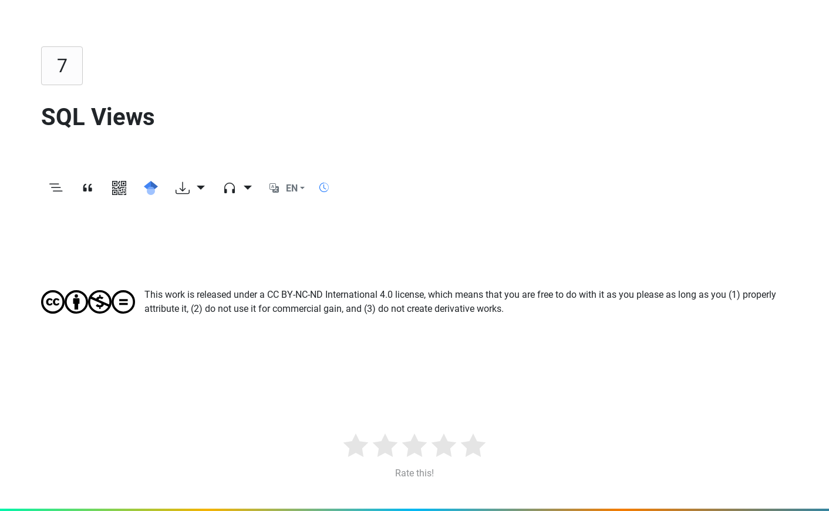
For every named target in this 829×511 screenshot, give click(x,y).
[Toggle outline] (55, 188)
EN (292, 188)
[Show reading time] (324, 187)
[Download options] (190, 188)
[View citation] (87, 188)
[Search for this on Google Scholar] (151, 188)
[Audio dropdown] (237, 188)
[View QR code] (119, 188)
